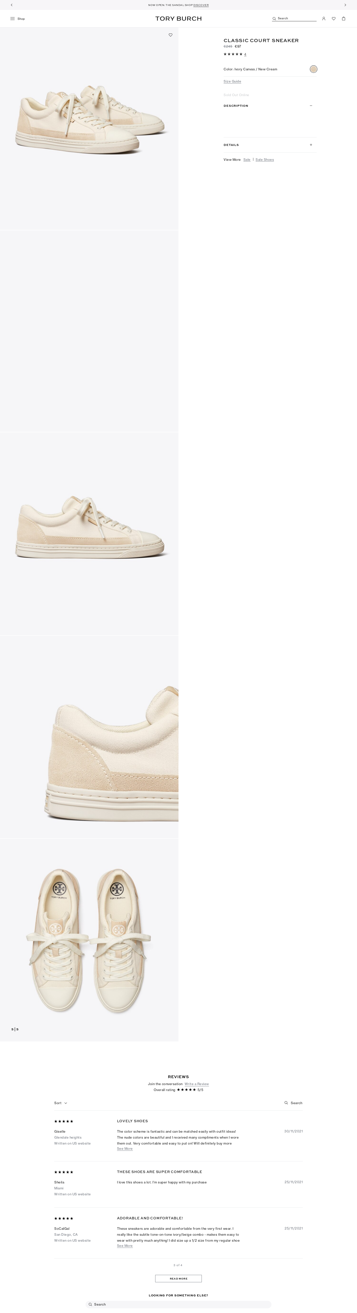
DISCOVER (201, 5)
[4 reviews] (245, 54)
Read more (306, 128)
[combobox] (61, 1200)
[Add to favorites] (171, 35)
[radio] (314, 69)
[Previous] (11, 4)
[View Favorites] (334, 19)
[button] (89, 128)
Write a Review (197, 1181)
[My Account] (324, 19)
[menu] (19, 18)
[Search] (294, 18)
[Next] (345, 4)
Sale (247, 160)
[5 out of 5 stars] (233, 54)
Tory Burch (178, 18)
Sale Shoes (265, 160)
